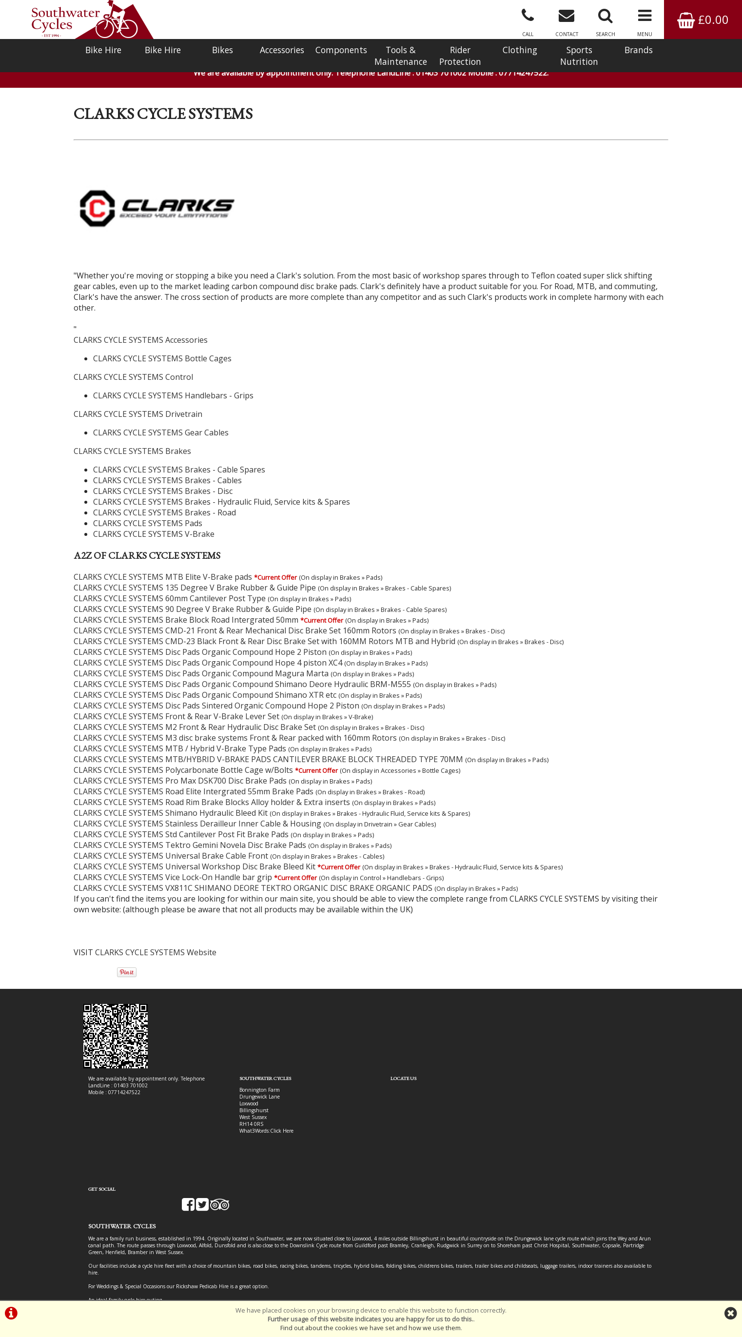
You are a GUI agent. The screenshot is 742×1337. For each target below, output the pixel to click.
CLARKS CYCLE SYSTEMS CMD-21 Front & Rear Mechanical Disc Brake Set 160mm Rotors (235, 619)
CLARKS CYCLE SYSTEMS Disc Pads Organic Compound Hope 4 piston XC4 (208, 651)
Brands (639, 50)
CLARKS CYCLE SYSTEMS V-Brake (154, 522)
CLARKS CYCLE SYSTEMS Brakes (132, 439)
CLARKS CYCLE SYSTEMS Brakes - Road (164, 501)
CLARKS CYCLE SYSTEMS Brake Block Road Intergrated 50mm (186, 608)
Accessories (282, 50)
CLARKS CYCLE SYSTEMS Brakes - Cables (167, 469)
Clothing (520, 50)
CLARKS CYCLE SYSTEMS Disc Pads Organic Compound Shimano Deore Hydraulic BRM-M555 (242, 673)
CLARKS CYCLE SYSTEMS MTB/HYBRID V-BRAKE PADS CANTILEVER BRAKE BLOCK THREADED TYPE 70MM (268, 748)
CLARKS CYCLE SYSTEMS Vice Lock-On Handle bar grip (173, 866)
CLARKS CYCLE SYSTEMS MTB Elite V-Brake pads (163, 565)
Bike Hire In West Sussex (116, 1264)
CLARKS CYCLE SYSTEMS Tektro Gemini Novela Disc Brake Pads (190, 833)
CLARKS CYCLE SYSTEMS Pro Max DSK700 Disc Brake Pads (180, 769)
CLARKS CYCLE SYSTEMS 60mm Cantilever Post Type (170, 587)
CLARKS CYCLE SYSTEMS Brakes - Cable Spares (179, 458)
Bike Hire (103, 50)
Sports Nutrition (579, 55)
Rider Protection (460, 55)
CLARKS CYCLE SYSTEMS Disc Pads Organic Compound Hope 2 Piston (200, 640)
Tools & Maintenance (400, 55)
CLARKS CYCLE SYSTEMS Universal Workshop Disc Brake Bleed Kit (194, 855)
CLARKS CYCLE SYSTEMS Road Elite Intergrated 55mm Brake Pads (193, 780)
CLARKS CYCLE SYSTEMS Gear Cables (161, 421)
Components (341, 50)
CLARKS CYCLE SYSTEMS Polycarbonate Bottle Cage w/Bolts (183, 758)
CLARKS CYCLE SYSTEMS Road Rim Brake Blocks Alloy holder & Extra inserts (212, 791)
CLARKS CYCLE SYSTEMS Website (155, 941)
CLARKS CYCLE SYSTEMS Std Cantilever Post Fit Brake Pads (181, 823)
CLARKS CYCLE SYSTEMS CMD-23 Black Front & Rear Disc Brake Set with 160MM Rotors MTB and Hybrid (264, 630)
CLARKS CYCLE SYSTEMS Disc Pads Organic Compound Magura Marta (201, 662)
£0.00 (703, 19)
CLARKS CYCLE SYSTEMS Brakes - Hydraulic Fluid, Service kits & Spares (221, 490)
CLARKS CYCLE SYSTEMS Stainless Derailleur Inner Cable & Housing (197, 812)
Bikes (222, 50)
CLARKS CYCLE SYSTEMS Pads (147, 512)
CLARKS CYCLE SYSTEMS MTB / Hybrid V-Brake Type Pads (180, 737)
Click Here (274, 1119)
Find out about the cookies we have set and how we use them (370, 1327)
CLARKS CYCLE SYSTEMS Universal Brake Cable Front (171, 844)
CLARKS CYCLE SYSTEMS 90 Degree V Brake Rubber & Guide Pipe (193, 597)
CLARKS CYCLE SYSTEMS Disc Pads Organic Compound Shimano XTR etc (205, 683)
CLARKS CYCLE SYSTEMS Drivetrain (138, 402)
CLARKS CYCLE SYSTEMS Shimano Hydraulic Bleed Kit (171, 801)
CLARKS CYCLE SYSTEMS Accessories (141, 328)
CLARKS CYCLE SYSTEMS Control (133, 365)
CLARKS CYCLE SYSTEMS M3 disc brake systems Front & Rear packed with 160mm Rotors (235, 726)
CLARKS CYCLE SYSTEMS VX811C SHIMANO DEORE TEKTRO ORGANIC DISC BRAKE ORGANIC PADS (253, 876)
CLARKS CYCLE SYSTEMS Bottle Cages (162, 347)
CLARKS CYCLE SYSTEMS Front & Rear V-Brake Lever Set (176, 705)
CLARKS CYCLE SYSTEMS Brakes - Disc (163, 479)
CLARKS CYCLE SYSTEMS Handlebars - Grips (173, 384)
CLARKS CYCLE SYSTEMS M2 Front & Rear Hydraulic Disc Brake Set (195, 715)
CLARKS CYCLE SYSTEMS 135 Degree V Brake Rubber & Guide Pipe (195, 576)
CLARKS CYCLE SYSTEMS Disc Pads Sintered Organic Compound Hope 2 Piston (216, 694)
